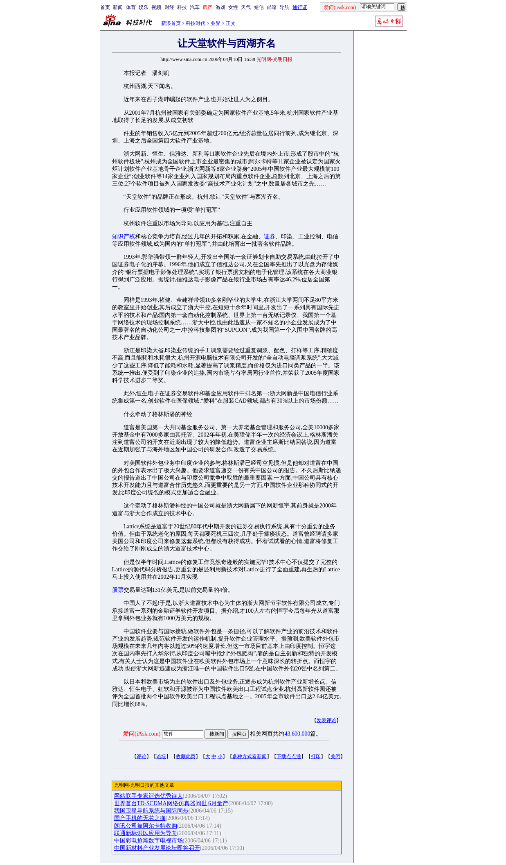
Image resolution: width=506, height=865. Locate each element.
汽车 (195, 7)
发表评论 (326, 720)
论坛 (161, 756)
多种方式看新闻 (249, 756)
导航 (284, 7)
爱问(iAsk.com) (141, 734)
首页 (105, 7)
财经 (169, 7)
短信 (259, 7)
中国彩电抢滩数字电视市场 (148, 841)
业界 (215, 23)
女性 (233, 7)
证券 (269, 236)
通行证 (299, 7)
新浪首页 (171, 23)
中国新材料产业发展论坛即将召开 (157, 848)
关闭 (335, 756)
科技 (182, 7)
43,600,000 (297, 734)
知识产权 (123, 236)
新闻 (118, 7)
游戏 (220, 7)
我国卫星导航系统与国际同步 (151, 811)
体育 (131, 7)
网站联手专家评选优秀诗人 (148, 796)
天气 (246, 7)
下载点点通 (289, 756)
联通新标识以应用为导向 (145, 833)
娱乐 (143, 7)
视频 (156, 7)
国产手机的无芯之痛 (140, 818)
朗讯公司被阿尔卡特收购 (145, 826)
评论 (141, 756)
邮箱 (272, 7)
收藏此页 (186, 756)
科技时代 (195, 23)
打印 (316, 756)
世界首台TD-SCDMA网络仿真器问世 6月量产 (171, 803)
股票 (118, 590)
